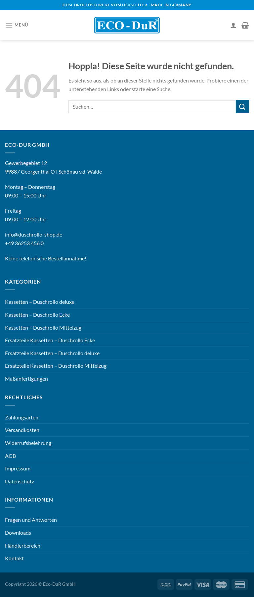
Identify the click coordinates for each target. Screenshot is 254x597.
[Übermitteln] (242, 106)
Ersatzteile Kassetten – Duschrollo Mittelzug (55, 365)
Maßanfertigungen (26, 378)
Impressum (17, 468)
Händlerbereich (22, 545)
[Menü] (16, 25)
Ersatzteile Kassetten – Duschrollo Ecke (50, 340)
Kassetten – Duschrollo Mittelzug (43, 327)
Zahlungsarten (21, 417)
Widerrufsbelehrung (28, 443)
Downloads (18, 532)
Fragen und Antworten (31, 519)
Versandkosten (22, 430)
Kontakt (14, 558)
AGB (10, 456)
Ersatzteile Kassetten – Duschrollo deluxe (52, 353)
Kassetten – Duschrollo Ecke (37, 314)
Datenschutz (19, 481)
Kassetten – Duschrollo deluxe (39, 301)
